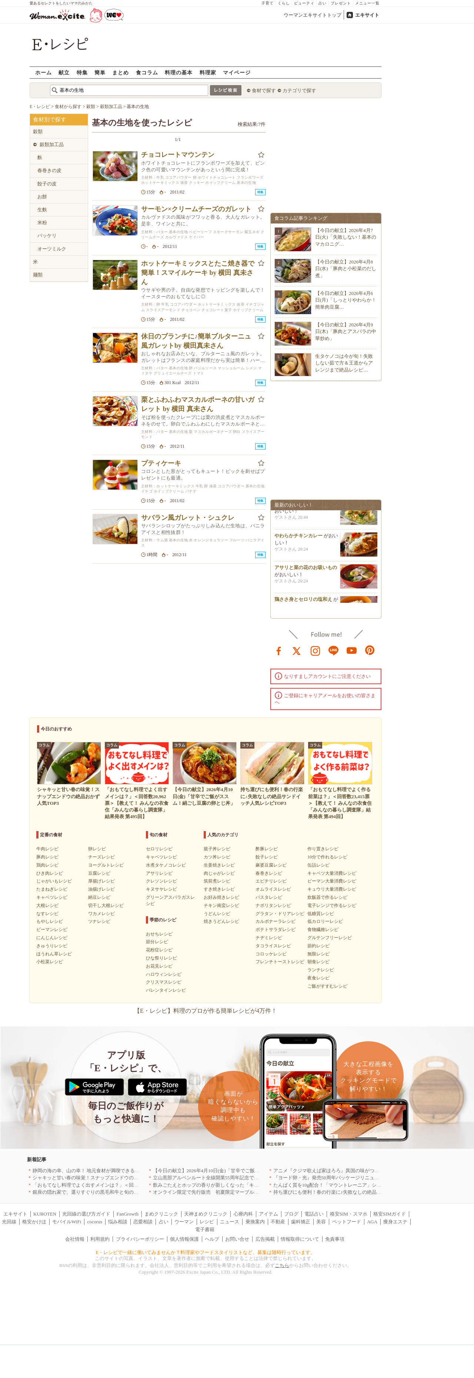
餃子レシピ (267, 857)
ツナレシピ (99, 921)
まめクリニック (161, 1214)
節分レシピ (157, 941)
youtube (351, 650)
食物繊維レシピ (322, 929)
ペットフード (346, 1221)
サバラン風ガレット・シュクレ (187, 517)
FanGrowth (127, 1214)
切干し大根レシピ (106, 905)
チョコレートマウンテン (177, 154)
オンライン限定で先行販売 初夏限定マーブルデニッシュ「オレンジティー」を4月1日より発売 (256, 1192)
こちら (282, 1265)
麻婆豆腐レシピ (271, 865)
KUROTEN (44, 1214)
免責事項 (334, 1239)
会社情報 (74, 1239)
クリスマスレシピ (163, 982)
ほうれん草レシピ (54, 954)
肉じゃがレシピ (219, 873)
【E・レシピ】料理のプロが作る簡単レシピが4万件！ (205, 1011)
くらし (284, 3)
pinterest (369, 650)
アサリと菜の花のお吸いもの (305, 569)
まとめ (120, 72)
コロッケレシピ (271, 954)
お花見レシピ (159, 966)
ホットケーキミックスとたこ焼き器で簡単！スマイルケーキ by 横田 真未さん (197, 273)
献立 (64, 72)
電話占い (314, 1214)
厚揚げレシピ (101, 881)
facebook (278, 650)
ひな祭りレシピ (161, 958)
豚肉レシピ (47, 857)
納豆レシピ (99, 897)
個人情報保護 (184, 1239)
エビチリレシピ (271, 881)
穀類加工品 (52, 144)
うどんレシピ (217, 913)
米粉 (42, 222)
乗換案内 (255, 1221)
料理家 (208, 72)
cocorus (94, 1221)
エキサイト (367, 15)
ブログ (291, 1214)
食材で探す (264, 90)
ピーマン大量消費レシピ (331, 881)
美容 (321, 1221)
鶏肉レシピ (47, 865)
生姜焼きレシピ (219, 865)
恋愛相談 (143, 1221)
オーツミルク (51, 249)
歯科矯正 (300, 1221)
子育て (267, 3)
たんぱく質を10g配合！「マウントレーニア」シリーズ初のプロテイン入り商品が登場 (366, 1185)
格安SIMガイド (389, 1214)
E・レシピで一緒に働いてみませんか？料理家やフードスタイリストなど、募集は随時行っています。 (206, 1252)
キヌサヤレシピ (161, 889)
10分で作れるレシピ (327, 857)
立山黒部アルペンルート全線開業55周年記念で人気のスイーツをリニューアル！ (239, 1177)
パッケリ (47, 235)
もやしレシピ (49, 921)
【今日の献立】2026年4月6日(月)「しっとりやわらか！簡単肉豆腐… (345, 299)
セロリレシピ (159, 848)
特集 (82, 72)
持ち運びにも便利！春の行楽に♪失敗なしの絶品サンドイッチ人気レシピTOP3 (357, 1192)
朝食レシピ (318, 961)
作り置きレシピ (322, 848)
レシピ (207, 1221)
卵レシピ (97, 848)
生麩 (42, 209)
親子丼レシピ (217, 848)
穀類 (38, 131)
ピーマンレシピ (51, 929)
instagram (315, 650)
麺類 (38, 275)
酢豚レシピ (267, 848)
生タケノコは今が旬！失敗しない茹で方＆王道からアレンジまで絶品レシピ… (344, 362)
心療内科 (243, 1214)
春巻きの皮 (49, 170)
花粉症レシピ (159, 949)
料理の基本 (179, 72)
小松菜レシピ (49, 961)
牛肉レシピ (47, 848)
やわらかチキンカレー (298, 537)
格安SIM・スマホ (348, 1214)
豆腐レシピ (99, 873)
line (333, 650)
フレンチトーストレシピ (280, 961)
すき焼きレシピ (219, 889)
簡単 (100, 72)
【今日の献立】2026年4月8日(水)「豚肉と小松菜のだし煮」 (345, 268)
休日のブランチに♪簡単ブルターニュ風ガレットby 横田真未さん (196, 341)
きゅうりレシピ (51, 945)
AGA (372, 1221)
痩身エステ (395, 1221)
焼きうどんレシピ (221, 921)
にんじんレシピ (51, 937)
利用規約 (100, 1239)
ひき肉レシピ (49, 873)
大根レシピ (47, 905)
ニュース (229, 1221)
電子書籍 (204, 1229)
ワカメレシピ (101, 913)
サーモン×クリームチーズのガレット (196, 209)
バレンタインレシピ (166, 990)
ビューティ (304, 3)
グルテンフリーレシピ (329, 937)
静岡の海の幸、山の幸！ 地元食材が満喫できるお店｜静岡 (96, 1170)
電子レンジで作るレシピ (331, 905)
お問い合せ (237, 1239)
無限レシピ (318, 954)
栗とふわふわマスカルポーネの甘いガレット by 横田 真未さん (197, 404)
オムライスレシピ (273, 889)
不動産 (278, 1221)
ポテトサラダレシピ (276, 929)
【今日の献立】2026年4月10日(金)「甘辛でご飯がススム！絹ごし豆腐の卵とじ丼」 (242, 1170)
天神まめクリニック (205, 1214)
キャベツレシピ (51, 897)
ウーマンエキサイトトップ (312, 15)
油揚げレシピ (101, 889)
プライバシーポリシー (140, 1239)
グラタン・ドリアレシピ (280, 913)
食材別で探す (49, 119)
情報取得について (300, 1239)
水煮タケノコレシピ (166, 865)
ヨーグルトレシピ (106, 865)
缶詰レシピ (318, 865)
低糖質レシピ (320, 913)
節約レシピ (318, 945)
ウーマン (184, 1221)
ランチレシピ (320, 969)
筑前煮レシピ (217, 881)
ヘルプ (212, 1239)
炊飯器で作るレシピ (327, 897)
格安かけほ (34, 1221)
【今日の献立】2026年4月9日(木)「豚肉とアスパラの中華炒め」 (345, 331)
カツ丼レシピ (217, 857)
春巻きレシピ (269, 873)
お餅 (42, 196)
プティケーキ (161, 463)
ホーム (43, 72)
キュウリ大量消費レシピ (331, 889)
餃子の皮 (47, 183)
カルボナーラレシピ (276, 921)
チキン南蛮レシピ (221, 905)
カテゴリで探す (299, 90)
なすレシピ (47, 913)
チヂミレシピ (269, 937)
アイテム (268, 1214)
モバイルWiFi (66, 1221)
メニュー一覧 (367, 3)
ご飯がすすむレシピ (327, 986)
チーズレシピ (101, 857)
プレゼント (341, 3)
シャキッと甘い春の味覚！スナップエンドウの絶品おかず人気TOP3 (106, 1177)
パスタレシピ (269, 897)
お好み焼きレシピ (221, 897)
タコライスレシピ (273, 945)
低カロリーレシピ (325, 921)
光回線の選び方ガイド (86, 1214)
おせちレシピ (159, 934)
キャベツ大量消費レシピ (331, 873)
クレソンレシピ (161, 881)
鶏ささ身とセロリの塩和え (303, 601)
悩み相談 (117, 1221)
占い (322, 3)
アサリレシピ (159, 873)
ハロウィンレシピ (163, 974)
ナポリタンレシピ (273, 905)
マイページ (237, 72)
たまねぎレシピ (51, 889)
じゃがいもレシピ (54, 881)
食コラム (147, 72)
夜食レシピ (318, 978)
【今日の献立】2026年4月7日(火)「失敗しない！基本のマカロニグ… (345, 237)
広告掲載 (265, 1239)
